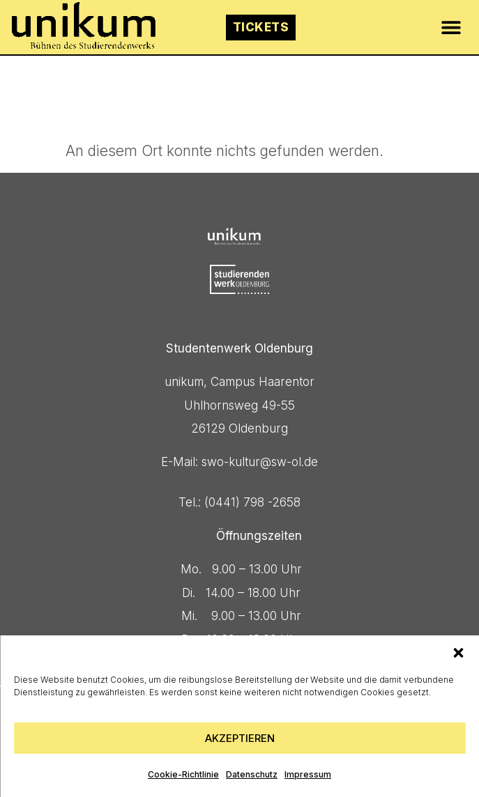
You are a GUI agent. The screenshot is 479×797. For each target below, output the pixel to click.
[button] (458, 653)
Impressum (307, 774)
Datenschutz (251, 774)
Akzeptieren (240, 738)
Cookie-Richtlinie (183, 774)
